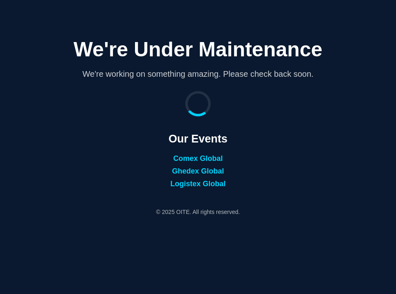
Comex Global (198, 158)
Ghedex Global (198, 171)
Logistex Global (197, 184)
